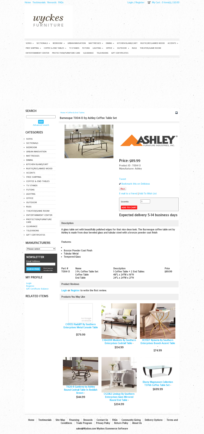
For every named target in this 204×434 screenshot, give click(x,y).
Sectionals (43, 43)
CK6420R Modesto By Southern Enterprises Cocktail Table (119, 342)
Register (139, 2)
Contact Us (102, 420)
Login (130, 2)
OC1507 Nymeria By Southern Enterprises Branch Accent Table (157, 342)
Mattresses (96, 43)
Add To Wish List (148, 193)
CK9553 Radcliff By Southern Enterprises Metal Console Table (80, 326)
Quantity (125, 201)
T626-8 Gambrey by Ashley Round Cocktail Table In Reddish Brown (80, 390)
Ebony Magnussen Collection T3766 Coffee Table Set (158, 384)
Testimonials (39, 2)
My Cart (156, 2)
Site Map (60, 420)
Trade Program (84, 423)
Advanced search (41, 125)
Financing (74, 420)
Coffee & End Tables (55, 48)
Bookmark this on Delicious (135, 183)
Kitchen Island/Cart (127, 43)
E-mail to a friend (128, 193)
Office (110, 48)
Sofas (30, 43)
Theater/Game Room (150, 48)
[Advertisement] (102, 82)
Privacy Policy (103, 423)
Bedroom (59, 43)
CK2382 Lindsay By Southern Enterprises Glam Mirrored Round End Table (119, 397)
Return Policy (121, 423)
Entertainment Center (37, 53)
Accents (173, 43)
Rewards (52, 2)
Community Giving (131, 420)
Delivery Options (153, 420)
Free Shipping (33, 48)
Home (28, 2)
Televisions (102, 53)
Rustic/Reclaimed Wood (152, 43)
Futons (86, 48)
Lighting (98, 48)
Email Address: (33, 261)
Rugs (134, 48)
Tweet (122, 179)
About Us (137, 423)
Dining (110, 43)
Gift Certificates (119, 53)
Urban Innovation (77, 43)
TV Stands (74, 48)
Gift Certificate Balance (37, 288)
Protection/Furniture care (66, 53)
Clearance (88, 53)
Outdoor (123, 48)
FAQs (61, 2)
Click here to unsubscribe (48, 269)
